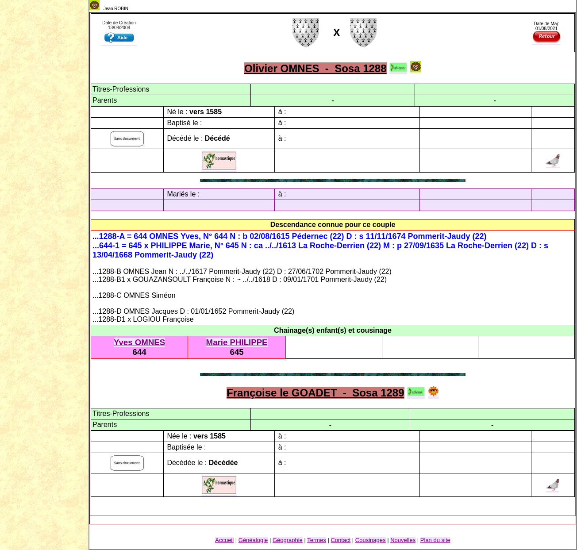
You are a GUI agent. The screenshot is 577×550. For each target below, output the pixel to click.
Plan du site (435, 540)
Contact (340, 540)
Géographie (288, 540)
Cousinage (370, 540)
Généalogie (253, 540)
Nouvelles (402, 540)
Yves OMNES (139, 342)
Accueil (224, 540)
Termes (316, 540)
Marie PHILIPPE (237, 342)
